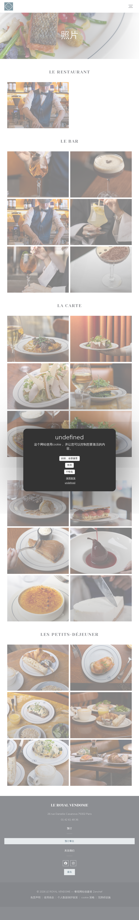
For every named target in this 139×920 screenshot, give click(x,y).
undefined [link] (70, 483)
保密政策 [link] (70, 478)
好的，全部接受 (69, 458)
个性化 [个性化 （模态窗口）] (69, 471)
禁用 (69, 465)
